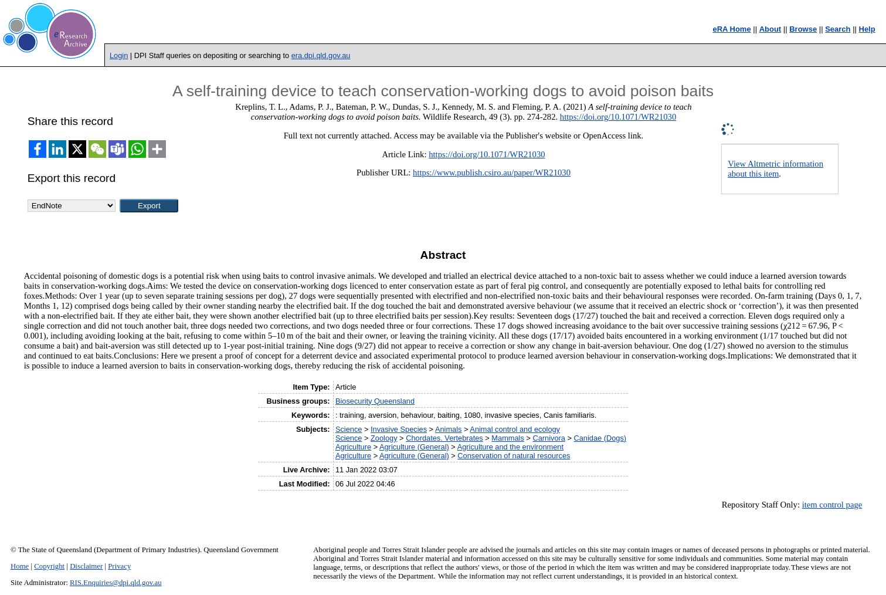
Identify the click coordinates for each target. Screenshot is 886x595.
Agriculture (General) (414, 446)
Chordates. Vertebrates (444, 438)
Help (867, 29)
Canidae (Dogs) (600, 438)
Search (837, 29)
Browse (803, 29)
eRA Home (731, 29)
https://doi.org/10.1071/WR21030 (618, 116)
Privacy (119, 566)
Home (20, 566)
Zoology (384, 438)
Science (348, 429)
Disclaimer (86, 566)
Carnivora (548, 438)
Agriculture (353, 446)
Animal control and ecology (515, 429)
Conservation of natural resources (513, 455)
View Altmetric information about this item (775, 168)
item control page (832, 504)
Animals (448, 429)
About (770, 29)
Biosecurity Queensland (375, 401)
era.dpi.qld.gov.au (321, 55)
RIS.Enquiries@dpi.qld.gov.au (116, 583)
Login (119, 55)
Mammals (507, 438)
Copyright (49, 566)
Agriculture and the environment (510, 446)
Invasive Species (399, 429)
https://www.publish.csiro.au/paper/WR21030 (492, 172)
